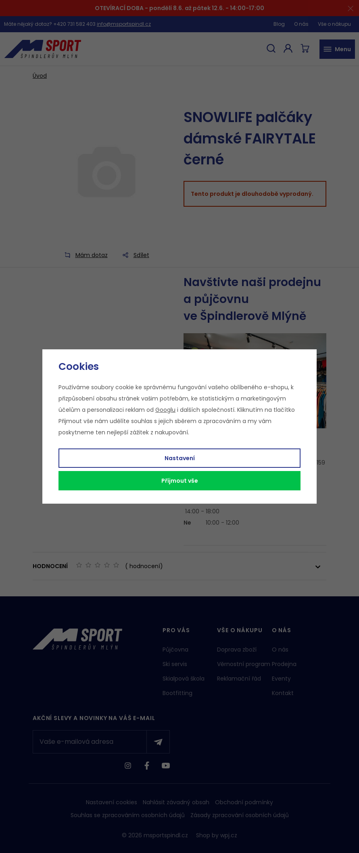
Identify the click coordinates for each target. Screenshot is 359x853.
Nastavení (180, 458)
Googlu (165, 410)
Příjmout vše (179, 481)
